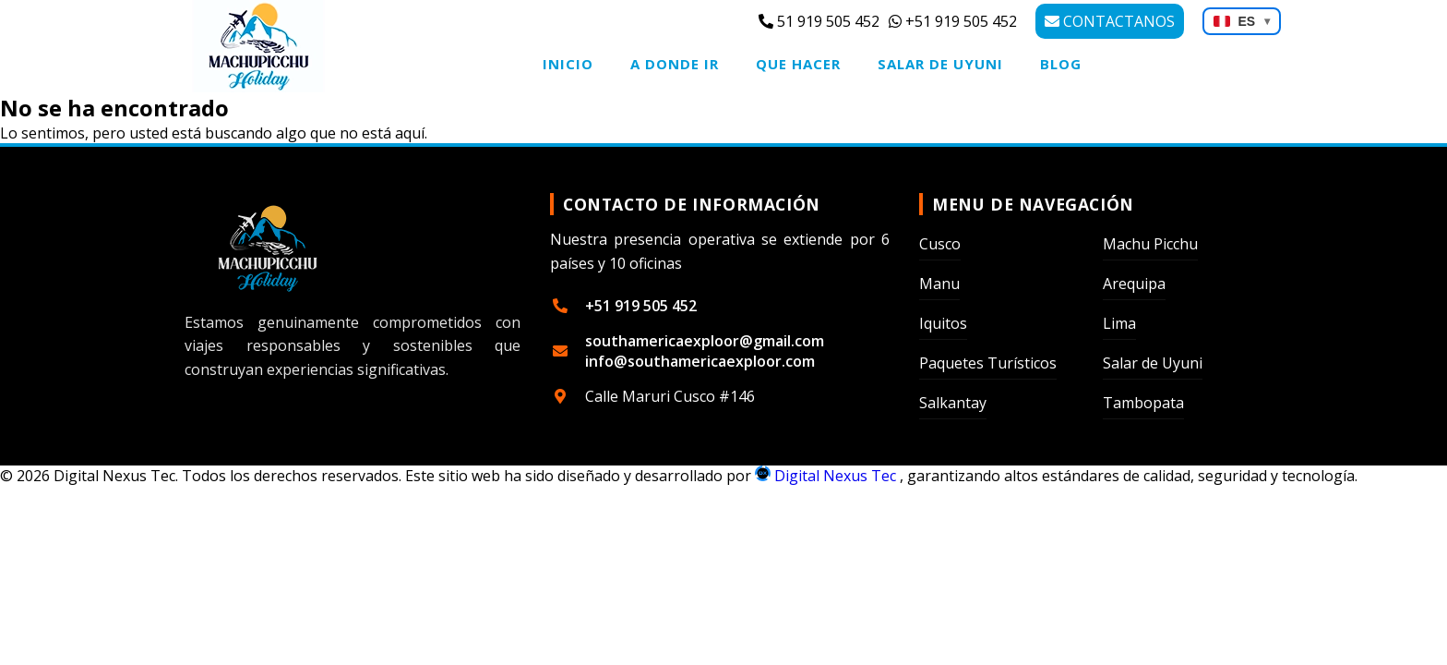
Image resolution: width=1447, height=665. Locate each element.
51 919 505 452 (819, 21)
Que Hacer (798, 63)
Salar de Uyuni (940, 63)
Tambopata (1143, 403)
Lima (1119, 323)
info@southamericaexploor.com (700, 361)
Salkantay (953, 403)
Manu (939, 283)
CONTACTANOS (1110, 21)
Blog (1061, 63)
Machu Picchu (1150, 244)
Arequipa (1134, 283)
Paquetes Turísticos (988, 363)
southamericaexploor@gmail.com (704, 341)
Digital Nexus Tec (827, 476)
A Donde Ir (674, 63)
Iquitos (943, 323)
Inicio (568, 63)
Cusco (940, 244)
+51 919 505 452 (953, 21)
